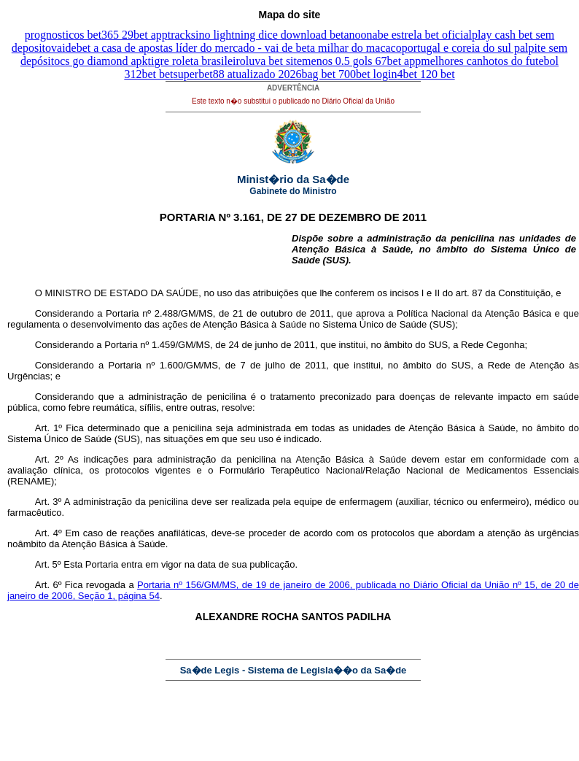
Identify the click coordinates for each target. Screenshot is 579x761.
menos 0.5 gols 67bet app (361, 61)
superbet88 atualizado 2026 (237, 74)
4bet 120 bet (426, 74)
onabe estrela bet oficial (416, 34)
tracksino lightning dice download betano (264, 34)
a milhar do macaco (356, 48)
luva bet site (274, 61)
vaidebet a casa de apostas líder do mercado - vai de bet (180, 48)
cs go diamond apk (103, 61)
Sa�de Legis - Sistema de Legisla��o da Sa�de (293, 670)
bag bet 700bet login (349, 74)
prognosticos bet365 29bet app (96, 34)
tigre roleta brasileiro (197, 61)
